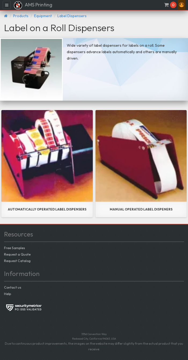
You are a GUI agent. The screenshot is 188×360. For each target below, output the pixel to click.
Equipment (43, 15)
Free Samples (14, 248)
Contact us (12, 287)
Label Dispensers (72, 15)
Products (20, 15)
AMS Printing (32, 5)
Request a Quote (17, 254)
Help (7, 294)
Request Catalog (17, 261)
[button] (181, 5)
